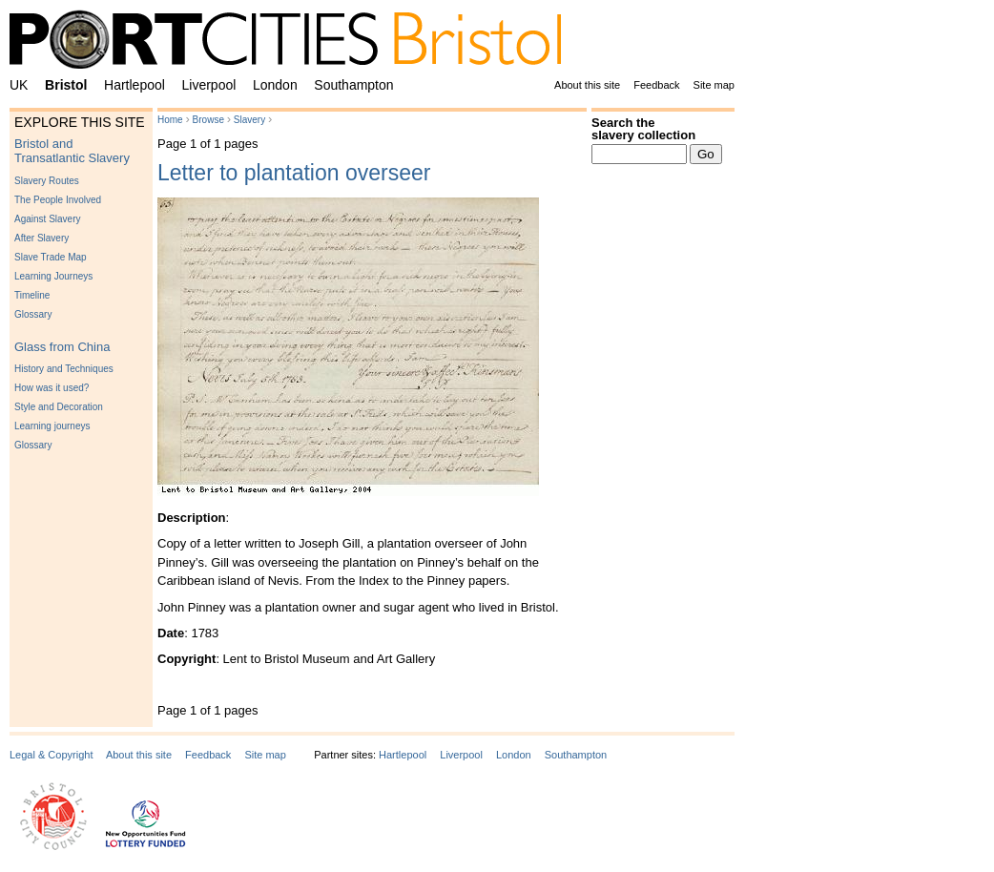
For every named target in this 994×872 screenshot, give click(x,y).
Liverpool (209, 85)
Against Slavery (47, 219)
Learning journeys (52, 426)
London (275, 85)
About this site (587, 85)
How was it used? (51, 388)
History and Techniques (64, 368)
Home (170, 119)
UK (19, 85)
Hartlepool (134, 85)
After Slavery (41, 238)
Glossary (33, 314)
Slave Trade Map (50, 257)
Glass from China (62, 347)
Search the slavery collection (643, 128)
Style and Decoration (58, 407)
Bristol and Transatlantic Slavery (72, 150)
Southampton (353, 85)
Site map (714, 85)
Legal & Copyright (51, 754)
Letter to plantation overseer (293, 172)
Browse (208, 119)
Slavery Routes (46, 181)
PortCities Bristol (293, 43)
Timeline (32, 295)
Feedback (656, 85)
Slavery (249, 119)
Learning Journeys (53, 276)
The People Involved (57, 200)
